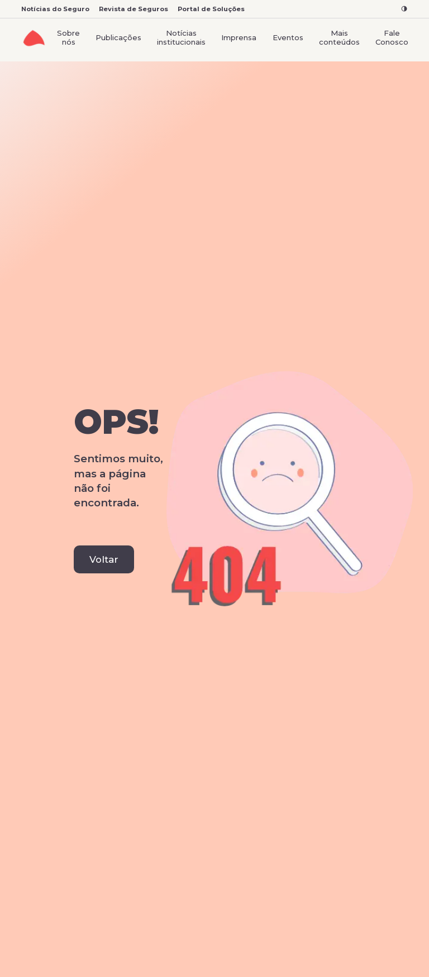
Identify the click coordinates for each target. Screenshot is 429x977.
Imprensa (238, 37)
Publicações (118, 37)
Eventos (288, 37)
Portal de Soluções (211, 9)
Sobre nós (68, 37)
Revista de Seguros (133, 9)
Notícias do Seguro (55, 9)
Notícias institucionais (181, 37)
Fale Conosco (391, 37)
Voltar (103, 559)
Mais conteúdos (339, 37)
